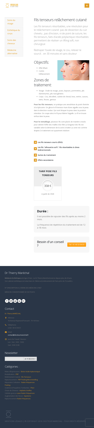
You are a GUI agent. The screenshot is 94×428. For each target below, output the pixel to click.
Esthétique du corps (13, 32)
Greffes (29, 390)
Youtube (15, 301)
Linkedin (19, 301)
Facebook (7, 301)
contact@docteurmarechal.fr (18, 335)
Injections (27, 396)
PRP (17, 374)
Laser (19, 393)
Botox (23, 372)
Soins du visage (11, 22)
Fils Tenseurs (26, 377)
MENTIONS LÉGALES (14, 421)
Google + (23, 301)
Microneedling (32, 380)
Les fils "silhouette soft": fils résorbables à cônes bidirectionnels (58, 148)
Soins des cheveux (11, 42)
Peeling (24, 380)
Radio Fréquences (28, 382)
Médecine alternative (12, 52)
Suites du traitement (47, 155)
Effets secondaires (45, 160)
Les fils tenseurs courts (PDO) (50, 142)
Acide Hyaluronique (33, 372)
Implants (23, 390)
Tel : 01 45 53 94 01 (76, 244)
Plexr (32, 388)
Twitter (11, 301)
